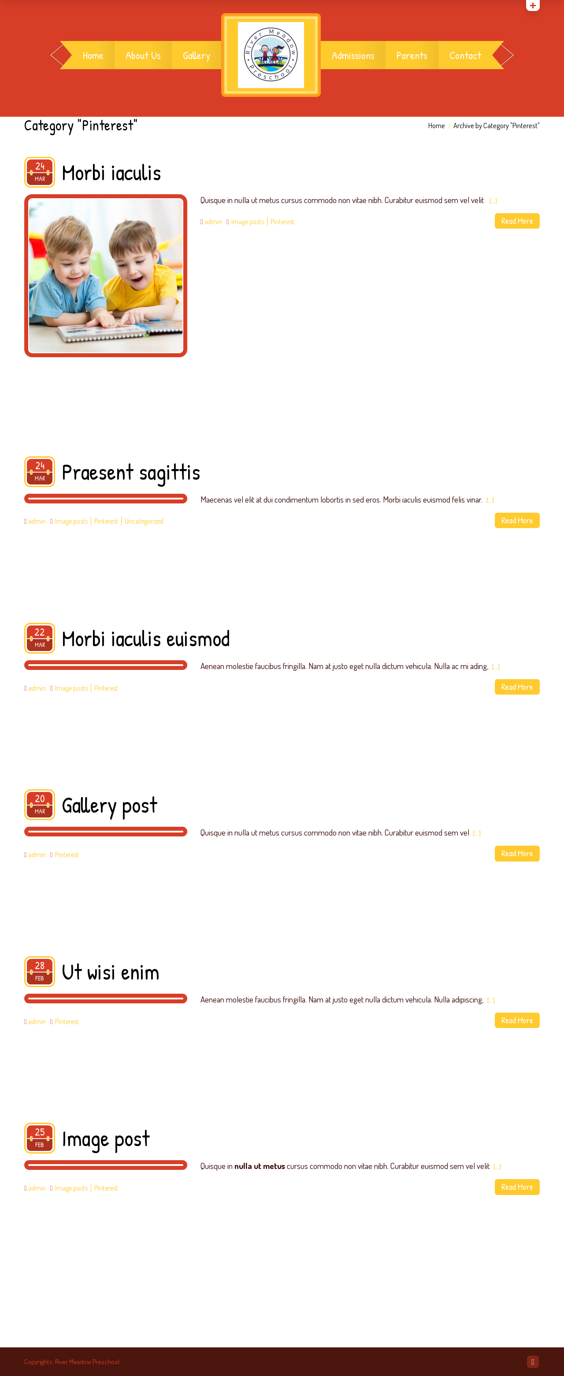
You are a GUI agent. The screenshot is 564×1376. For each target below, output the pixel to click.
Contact (465, 55)
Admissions (353, 55)
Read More (517, 220)
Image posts (247, 221)
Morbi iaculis (111, 172)
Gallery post (109, 805)
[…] (493, 200)
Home (93, 55)
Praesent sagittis (131, 472)
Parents (412, 55)
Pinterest (282, 221)
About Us (143, 55)
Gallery (196, 55)
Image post (106, 1138)
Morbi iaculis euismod (146, 638)
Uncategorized (144, 521)
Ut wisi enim (111, 972)
